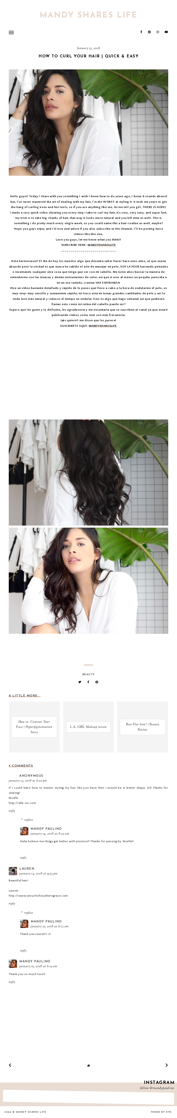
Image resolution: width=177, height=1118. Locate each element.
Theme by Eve (161, 1112)
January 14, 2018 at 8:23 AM (50, 834)
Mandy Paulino (46, 828)
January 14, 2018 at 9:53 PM (38, 874)
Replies (28, 820)
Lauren (26, 868)
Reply (12, 811)
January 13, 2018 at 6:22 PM (28, 781)
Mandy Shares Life (88, 16)
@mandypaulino (162, 1088)
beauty (89, 674)
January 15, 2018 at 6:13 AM (50, 927)
